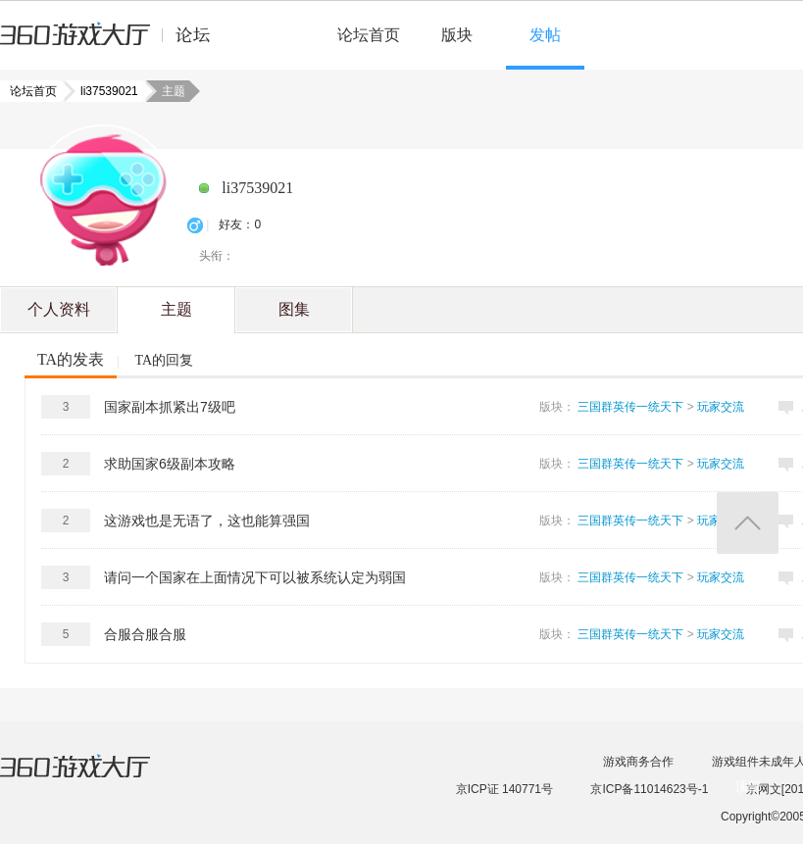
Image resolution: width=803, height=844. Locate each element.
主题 (176, 309)
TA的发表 (70, 359)
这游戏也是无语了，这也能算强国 (207, 520)
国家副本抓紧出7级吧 (169, 407)
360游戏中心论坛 (113, 43)
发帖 (545, 34)
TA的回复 (163, 360)
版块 (457, 34)
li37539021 (103, 91)
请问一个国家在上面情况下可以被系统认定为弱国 (255, 577)
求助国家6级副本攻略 (169, 464)
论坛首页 (368, 34)
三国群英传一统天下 (630, 407)
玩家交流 (720, 407)
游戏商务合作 (638, 762)
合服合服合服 (145, 634)
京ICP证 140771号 (504, 789)
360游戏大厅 (95, 778)
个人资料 (58, 309)
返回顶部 (747, 523)
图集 (294, 309)
